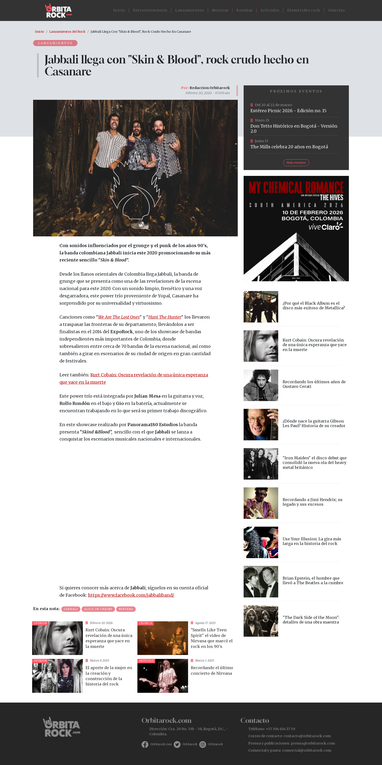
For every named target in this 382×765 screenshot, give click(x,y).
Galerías (336, 10)
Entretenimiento (150, 10)
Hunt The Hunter (164, 317)
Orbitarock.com (161, 744)
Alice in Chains (98, 609)
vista (82, 638)
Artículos (269, 10)
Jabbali (71, 609)
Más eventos (296, 162)
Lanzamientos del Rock (67, 31)
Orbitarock (189, 744)
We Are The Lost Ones (119, 317)
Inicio (119, 10)
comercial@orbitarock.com (306, 750)
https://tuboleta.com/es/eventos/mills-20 (296, 144)
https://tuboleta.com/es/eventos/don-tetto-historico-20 (296, 126)
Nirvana (126, 609)
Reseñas (244, 10)
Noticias (220, 10)
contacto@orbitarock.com (307, 736)
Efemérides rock (303, 10)
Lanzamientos (189, 10)
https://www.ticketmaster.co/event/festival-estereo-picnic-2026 (296, 108)
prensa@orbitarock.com (313, 743)
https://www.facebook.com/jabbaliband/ (131, 595)
